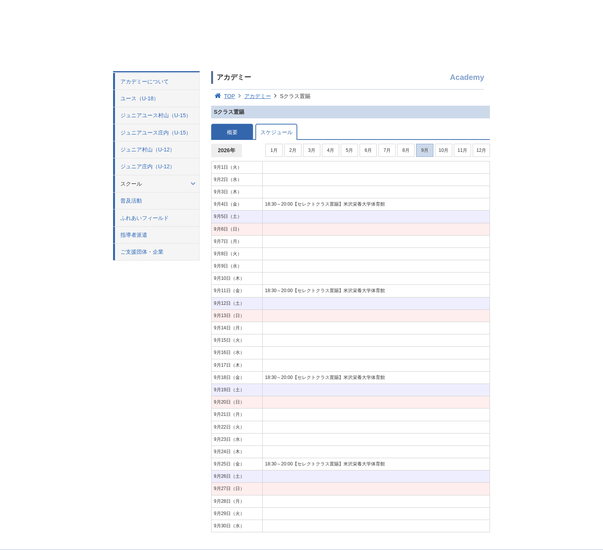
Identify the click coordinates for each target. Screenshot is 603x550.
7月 (387, 150)
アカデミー (253, 96)
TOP (223, 96)
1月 (274, 150)
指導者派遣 (133, 235)
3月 (311, 150)
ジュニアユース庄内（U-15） (155, 133)
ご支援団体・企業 (141, 252)
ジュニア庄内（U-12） (147, 166)
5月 (349, 150)
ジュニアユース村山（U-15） (155, 115)
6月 (368, 150)
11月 (462, 150)
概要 (232, 132)
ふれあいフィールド (144, 218)
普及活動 (131, 201)
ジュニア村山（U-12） (147, 149)
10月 (443, 150)
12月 (481, 150)
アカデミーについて (144, 81)
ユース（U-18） (139, 98)
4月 (330, 150)
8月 (406, 150)
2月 (293, 150)
